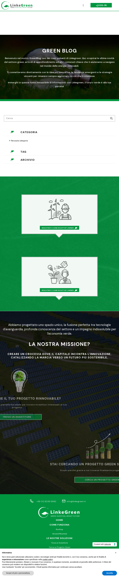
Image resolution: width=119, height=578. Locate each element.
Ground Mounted (59, 510)
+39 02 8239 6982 (46, 477)
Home (59, 496)
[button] (83, 5)
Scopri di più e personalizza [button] (18, 573)
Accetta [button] (109, 573)
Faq (59, 532)
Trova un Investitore (59, 519)
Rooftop (59, 506)
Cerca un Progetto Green (59, 523)
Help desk (59, 528)
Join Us (59, 537)
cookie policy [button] (47, 559)
